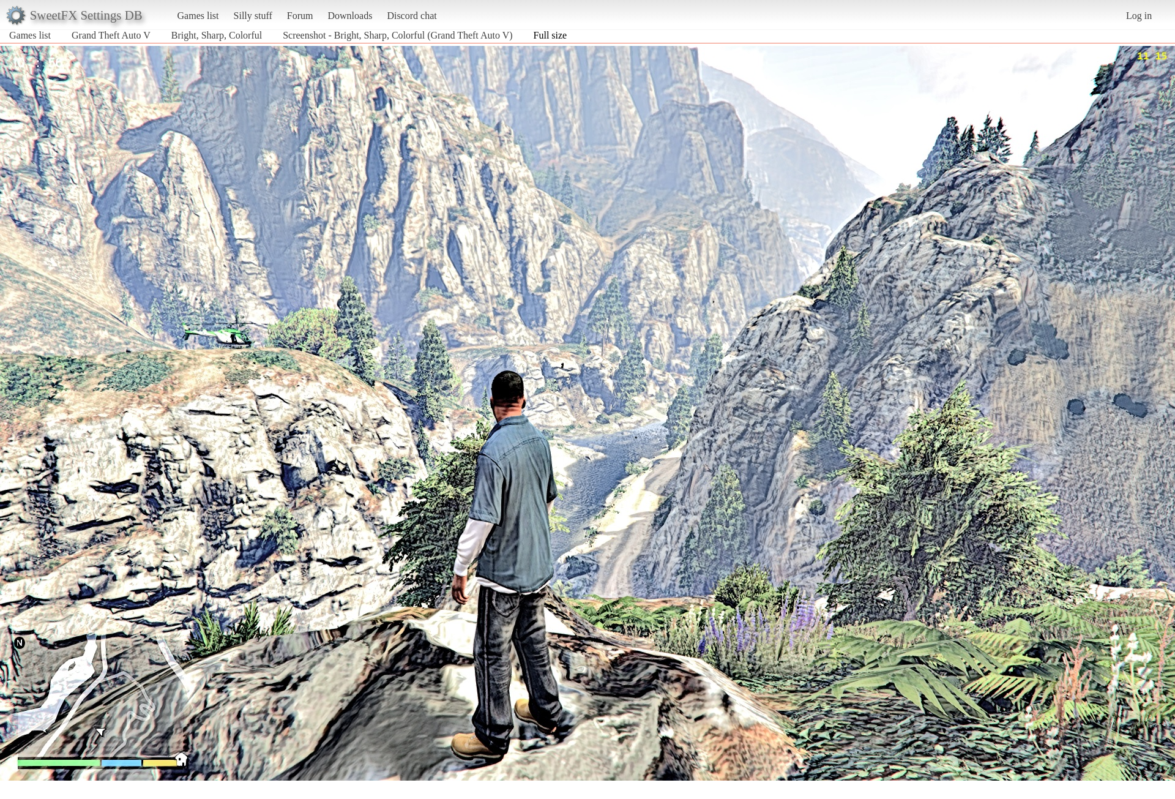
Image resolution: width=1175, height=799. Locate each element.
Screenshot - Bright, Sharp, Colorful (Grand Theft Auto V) (397, 35)
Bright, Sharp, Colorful (216, 35)
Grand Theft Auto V (111, 35)
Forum (300, 15)
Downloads (349, 15)
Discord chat (411, 15)
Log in (1139, 15)
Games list (198, 15)
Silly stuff (253, 15)
